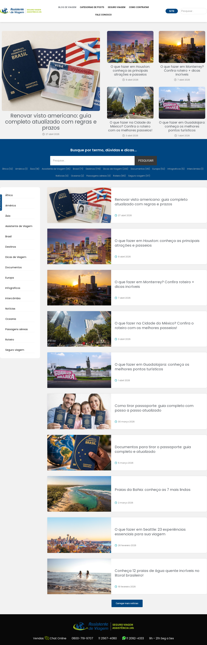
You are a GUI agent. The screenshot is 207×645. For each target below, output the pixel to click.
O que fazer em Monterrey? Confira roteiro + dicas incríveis (182, 70)
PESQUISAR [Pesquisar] (145, 160)
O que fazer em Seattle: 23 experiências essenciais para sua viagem (150, 532)
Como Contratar (139, 7)
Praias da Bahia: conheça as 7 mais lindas (152, 489)
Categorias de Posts (92, 7)
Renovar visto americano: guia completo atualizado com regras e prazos (51, 122)
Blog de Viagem (67, 7)
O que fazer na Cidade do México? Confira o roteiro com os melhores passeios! (130, 126)
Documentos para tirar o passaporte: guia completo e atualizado (153, 449)
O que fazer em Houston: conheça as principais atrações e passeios (130, 70)
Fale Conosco (103, 15)
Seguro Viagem (116, 7)
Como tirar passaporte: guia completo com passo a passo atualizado (154, 408)
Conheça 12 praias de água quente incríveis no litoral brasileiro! (157, 573)
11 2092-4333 (133, 638)
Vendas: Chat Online (49, 638)
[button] (127, 603)
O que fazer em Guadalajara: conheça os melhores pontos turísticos (182, 126)
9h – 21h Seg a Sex (161, 638)
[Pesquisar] (193, 11)
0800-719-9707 (82, 638)
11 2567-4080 (108, 638)
